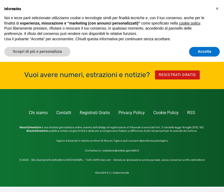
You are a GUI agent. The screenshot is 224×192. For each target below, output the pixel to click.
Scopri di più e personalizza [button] (37, 51)
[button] (217, 8)
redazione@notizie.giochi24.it (120, 150)
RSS (191, 112)
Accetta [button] (204, 51)
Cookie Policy (166, 112)
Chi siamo (38, 112)
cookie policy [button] (189, 23)
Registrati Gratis (95, 112)
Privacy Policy (131, 112)
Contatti (63, 112)
